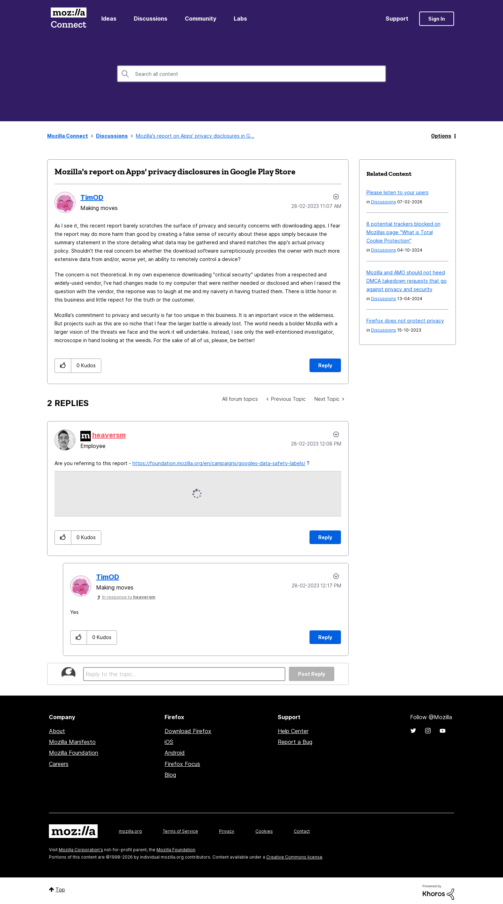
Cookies (264, 831)
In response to (128, 597)
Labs (240, 18)
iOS (169, 741)
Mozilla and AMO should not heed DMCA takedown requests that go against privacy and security (406, 280)
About (57, 731)
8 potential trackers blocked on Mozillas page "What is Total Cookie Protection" (403, 232)
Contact (302, 831)
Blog (170, 774)
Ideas (108, 18)
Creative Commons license (294, 857)
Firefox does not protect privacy (405, 321)
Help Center (293, 731)
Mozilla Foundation (73, 752)
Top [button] (60, 889)
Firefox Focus (182, 763)
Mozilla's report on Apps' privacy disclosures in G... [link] (195, 136)
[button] (63, 366)
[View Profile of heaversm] (109, 435)
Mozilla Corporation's (81, 849)
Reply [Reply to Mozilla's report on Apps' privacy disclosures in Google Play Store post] (325, 365)
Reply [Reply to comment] (325, 537)
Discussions (150, 18)
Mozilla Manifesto (72, 741)
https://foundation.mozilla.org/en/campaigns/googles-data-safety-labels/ (218, 463)
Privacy (226, 831)
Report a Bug (295, 741)
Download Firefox (188, 731)
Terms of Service (180, 831)
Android (175, 752)
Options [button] (441, 136)
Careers (58, 763)
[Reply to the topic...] (184, 674)
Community (200, 18)
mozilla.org (130, 831)
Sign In (436, 19)
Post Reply (311, 674)
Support (397, 18)
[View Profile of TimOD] (91, 197)
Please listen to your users (397, 192)
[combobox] (251, 73)
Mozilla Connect (68, 18)
